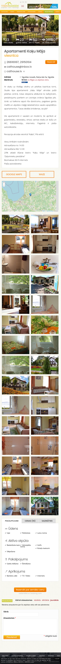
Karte (12, 12)
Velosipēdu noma (25, 546)
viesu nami (5, 656)
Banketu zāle (11, 576)
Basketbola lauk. (12, 545)
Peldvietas (25, 533)
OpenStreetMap (50, 211)
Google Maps (14, 174)
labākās (37, 600)
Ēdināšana (25, 564)
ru (23, 2)
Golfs (38, 545)
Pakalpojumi (11, 521)
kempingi (51, 656)
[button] (30, 194)
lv (20, 2)
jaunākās (54, 600)
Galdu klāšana (11, 564)
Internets (40, 576)
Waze (42, 174)
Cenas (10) (30, 521)
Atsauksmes (31, 12)
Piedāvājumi (21, 12)
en (25, 2)
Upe (7, 533)
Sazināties (47, 521)
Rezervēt (51, 62)
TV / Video (25, 576)
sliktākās (45, 600)
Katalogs (4, 12)
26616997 (13, 62)
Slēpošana (10, 552)
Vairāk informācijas (29, 662)
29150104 (25, 62)
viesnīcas (42, 656)
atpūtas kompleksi (17, 656)
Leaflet (43, 211)
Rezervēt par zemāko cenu (30, 589)
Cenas (40, 12)
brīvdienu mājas (31, 656)
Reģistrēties (49, 12)
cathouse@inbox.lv (19, 67)
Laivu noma (41, 533)
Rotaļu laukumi (42, 548)
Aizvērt (57, 658)
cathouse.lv (14, 71)
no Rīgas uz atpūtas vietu (38, 80)
